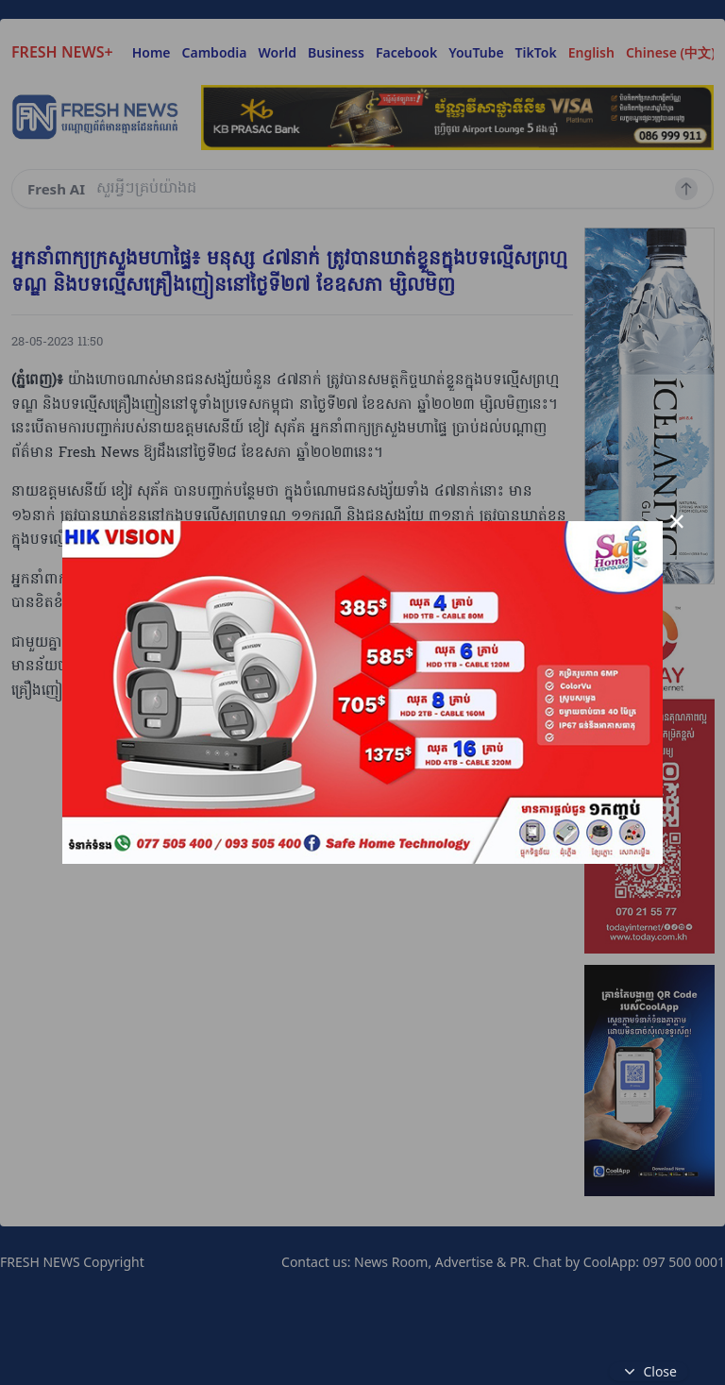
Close (648, 1371)
